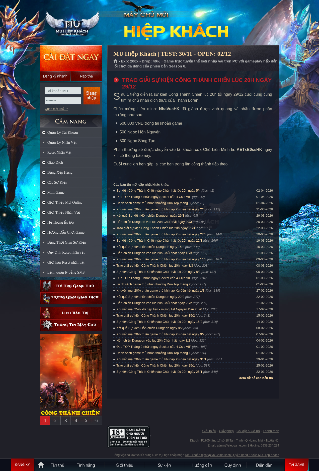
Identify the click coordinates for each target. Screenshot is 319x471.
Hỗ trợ (71, 286)
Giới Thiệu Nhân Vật (63, 212)
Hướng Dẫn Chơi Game (65, 232)
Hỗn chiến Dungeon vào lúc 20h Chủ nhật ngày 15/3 (154, 253)
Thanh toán (271, 431)
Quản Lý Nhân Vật (62, 142)
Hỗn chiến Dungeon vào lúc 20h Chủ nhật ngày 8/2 (153, 340)
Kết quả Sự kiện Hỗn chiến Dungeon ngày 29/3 (150, 215)
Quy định (233, 465)
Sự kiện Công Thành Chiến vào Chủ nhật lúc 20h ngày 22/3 (159, 240)
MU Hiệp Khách (71, 22)
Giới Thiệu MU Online (64, 202)
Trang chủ (115, 61)
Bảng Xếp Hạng (60, 172)
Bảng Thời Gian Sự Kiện (66, 242)
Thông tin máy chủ (71, 325)
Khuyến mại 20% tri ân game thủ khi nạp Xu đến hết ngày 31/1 (161, 359)
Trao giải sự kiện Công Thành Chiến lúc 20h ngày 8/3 (154, 265)
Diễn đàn (265, 465)
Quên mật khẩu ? (56, 109)
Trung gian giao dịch (71, 298)
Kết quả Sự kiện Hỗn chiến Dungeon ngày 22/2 (150, 297)
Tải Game (297, 465)
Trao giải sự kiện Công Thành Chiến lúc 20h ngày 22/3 (155, 228)
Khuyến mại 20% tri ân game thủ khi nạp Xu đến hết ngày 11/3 (161, 259)
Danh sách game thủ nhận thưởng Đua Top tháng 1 (153, 353)
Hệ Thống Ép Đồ (60, 222)
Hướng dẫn (201, 465)
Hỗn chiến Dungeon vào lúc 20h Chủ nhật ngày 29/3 (154, 222)
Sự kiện (164, 465)
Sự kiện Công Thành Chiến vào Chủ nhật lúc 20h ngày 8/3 (158, 272)
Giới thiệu (209, 431)
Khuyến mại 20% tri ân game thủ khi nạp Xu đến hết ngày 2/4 (160, 209)
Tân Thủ (57, 465)
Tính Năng (86, 465)
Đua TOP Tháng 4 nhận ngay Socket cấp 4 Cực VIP (153, 197)
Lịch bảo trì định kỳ (71, 313)
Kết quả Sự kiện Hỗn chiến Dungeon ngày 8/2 (149, 328)
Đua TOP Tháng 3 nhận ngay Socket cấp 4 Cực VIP (153, 278)
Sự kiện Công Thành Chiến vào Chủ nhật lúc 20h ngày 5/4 (158, 190)
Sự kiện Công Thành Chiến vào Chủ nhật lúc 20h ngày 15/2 (159, 322)
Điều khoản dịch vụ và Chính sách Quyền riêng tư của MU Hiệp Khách (232, 455)
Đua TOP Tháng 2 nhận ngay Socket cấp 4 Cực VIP (153, 347)
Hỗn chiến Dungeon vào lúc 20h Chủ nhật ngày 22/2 (154, 303)
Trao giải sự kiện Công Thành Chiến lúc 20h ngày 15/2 (155, 315)
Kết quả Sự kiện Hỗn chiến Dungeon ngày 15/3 (150, 247)
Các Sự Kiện (57, 182)
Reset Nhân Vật (59, 152)
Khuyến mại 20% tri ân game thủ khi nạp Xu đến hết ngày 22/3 (161, 234)
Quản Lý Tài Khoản (62, 132)
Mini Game (56, 192)
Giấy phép (226, 431)
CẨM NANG (71, 119)
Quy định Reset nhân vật (65, 252)
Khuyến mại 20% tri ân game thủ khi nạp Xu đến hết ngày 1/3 (160, 290)
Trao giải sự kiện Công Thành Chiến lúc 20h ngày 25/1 (155, 365)
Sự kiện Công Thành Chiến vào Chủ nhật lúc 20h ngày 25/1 (159, 372)
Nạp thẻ (86, 76)
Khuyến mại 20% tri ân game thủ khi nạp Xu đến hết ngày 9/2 (160, 334)
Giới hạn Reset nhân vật (65, 262)
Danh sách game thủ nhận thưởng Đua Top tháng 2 (153, 284)
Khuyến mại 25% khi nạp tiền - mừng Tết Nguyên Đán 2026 (159, 309)
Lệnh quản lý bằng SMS (66, 272)
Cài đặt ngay (71, 58)
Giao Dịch (55, 162)
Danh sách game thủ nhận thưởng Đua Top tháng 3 (153, 203)
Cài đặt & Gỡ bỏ (248, 431)
